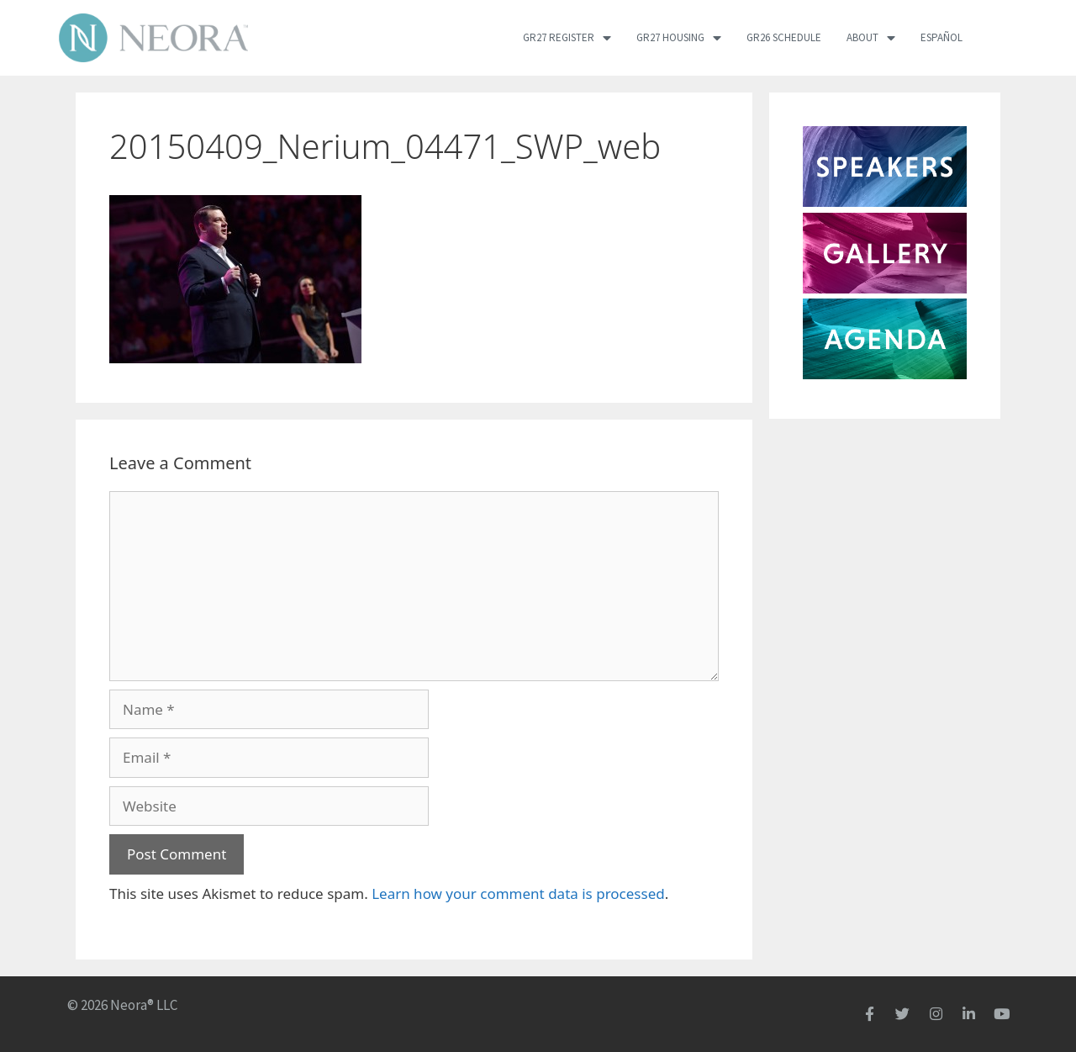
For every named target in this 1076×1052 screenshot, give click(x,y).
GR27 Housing (678, 38)
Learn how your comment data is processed (518, 893)
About (871, 38)
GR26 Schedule (783, 37)
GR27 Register (567, 38)
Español (941, 37)
